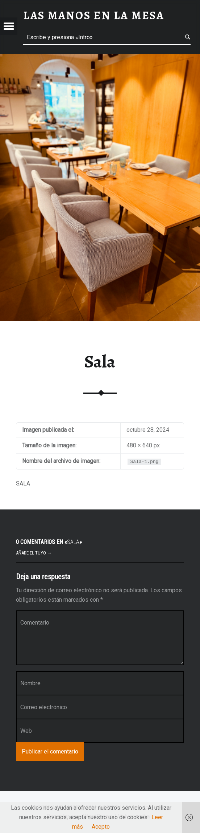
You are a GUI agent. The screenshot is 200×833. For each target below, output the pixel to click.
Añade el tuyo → (34, 553)
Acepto (101, 826)
